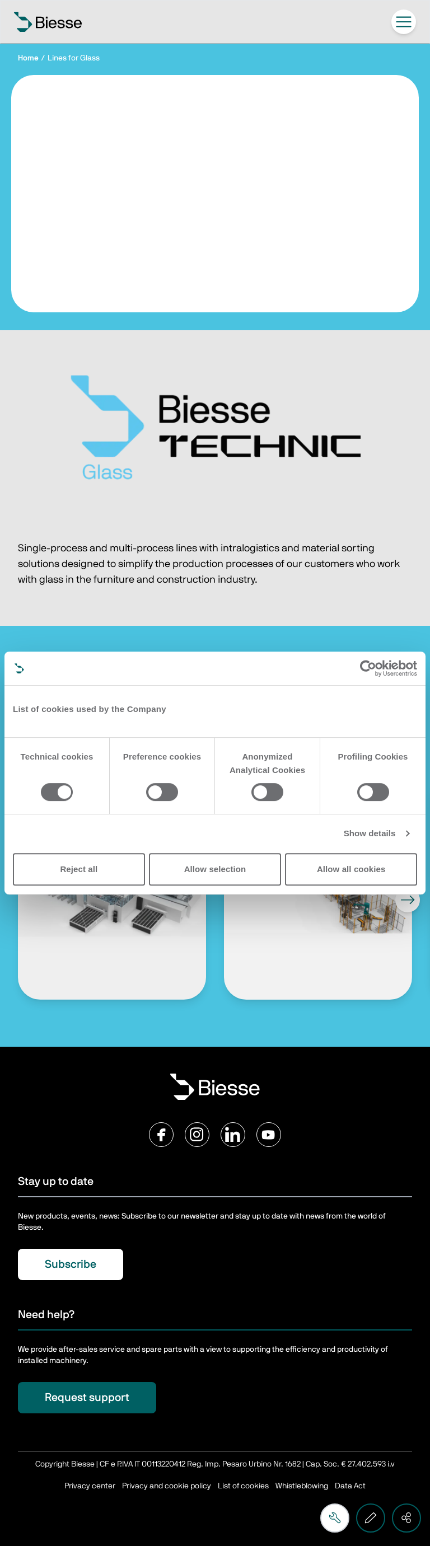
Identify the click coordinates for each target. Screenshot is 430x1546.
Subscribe (70, 1264)
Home (28, 58)
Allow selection (215, 869)
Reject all (78, 869)
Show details (370, 833)
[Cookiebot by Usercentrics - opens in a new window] (368, 668)
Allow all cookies (351, 869)
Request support (87, 1397)
